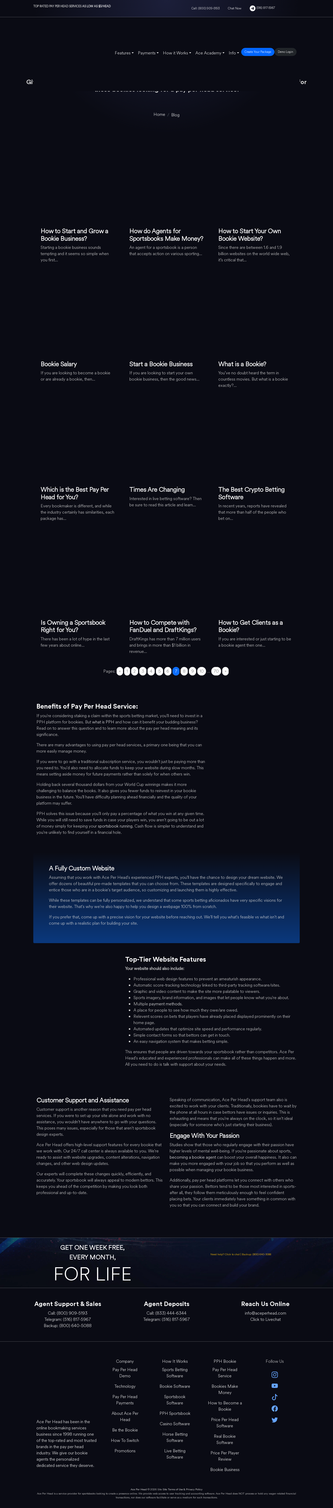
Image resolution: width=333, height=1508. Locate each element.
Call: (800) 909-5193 (205, 8)
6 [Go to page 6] (167, 671)
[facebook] (275, 1408)
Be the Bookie (125, 1430)
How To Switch (125, 1440)
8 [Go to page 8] (184, 671)
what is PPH (103, 722)
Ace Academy (208, 53)
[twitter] (275, 1419)
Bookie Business (225, 1470)
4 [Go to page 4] (151, 671)
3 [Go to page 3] (143, 671)
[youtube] (275, 1385)
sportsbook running (115, 826)
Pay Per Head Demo (124, 1373)
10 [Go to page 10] (202, 671)
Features (123, 53)
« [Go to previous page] (120, 671)
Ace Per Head (139, 1489)
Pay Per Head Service (224, 1373)
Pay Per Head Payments (124, 1400)
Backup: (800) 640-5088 (256, 1254)
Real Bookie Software (225, 1439)
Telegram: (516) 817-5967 (67, 1319)
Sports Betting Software (175, 1373)
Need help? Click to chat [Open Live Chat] (225, 1254)
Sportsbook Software (174, 1400)
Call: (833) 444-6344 (166, 1313)
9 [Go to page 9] (192, 671)
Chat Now (234, 8)
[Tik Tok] (275, 1396)
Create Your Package (258, 52)
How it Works (175, 53)
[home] (159, 114)
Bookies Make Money (225, 1389)
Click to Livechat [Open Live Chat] (265, 1319)
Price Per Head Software (225, 1423)
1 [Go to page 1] (127, 671)
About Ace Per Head (125, 1416)
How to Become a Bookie (225, 1406)
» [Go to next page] (225, 671)
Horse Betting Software (175, 1437)
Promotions (125, 1451)
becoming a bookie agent (193, 1157)
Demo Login (285, 52)
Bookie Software (174, 1386)
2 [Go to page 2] (134, 671)
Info (232, 53)
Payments (147, 53)
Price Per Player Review (224, 1456)
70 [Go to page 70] (216, 671)
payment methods (165, 1004)
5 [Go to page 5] (159, 671)
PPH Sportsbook (174, 1413)
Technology (125, 1386)
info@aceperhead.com (265, 1313)
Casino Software (175, 1424)
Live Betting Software (174, 1454)
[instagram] (275, 1374)
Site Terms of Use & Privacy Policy (182, 1489)
